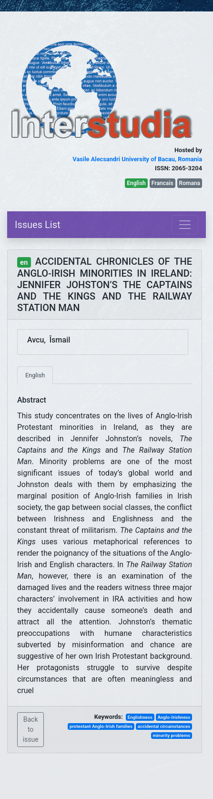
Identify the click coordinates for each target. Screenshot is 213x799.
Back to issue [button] (31, 729)
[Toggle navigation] (185, 224)
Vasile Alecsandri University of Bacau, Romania (137, 159)
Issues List (38, 224)
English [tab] (35, 375)
